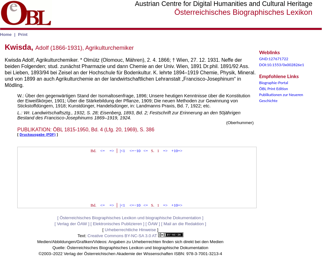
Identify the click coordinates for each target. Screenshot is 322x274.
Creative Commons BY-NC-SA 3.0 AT (135, 235)
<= (102, 150)
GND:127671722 (273, 58)
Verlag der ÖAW (72, 223)
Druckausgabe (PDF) (38, 134)
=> (111, 150)
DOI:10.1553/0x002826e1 (281, 64)
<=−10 (135, 150)
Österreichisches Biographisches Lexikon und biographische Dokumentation (130, 217)
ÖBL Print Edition (273, 88)
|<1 (122, 150)
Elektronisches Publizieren (117, 223)
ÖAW (153, 223)
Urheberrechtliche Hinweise (130, 229)
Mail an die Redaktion (184, 223)
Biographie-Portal (273, 82)
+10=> (176, 150)
